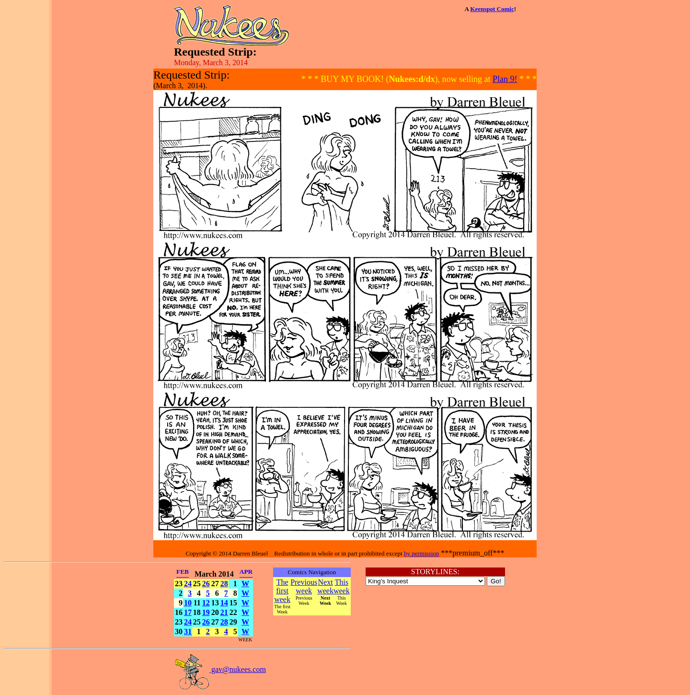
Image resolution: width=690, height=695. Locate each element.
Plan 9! (505, 79)
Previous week (303, 586)
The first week (282, 590)
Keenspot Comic (492, 8)
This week (342, 586)
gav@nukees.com (220, 669)
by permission (421, 553)
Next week (325, 586)
